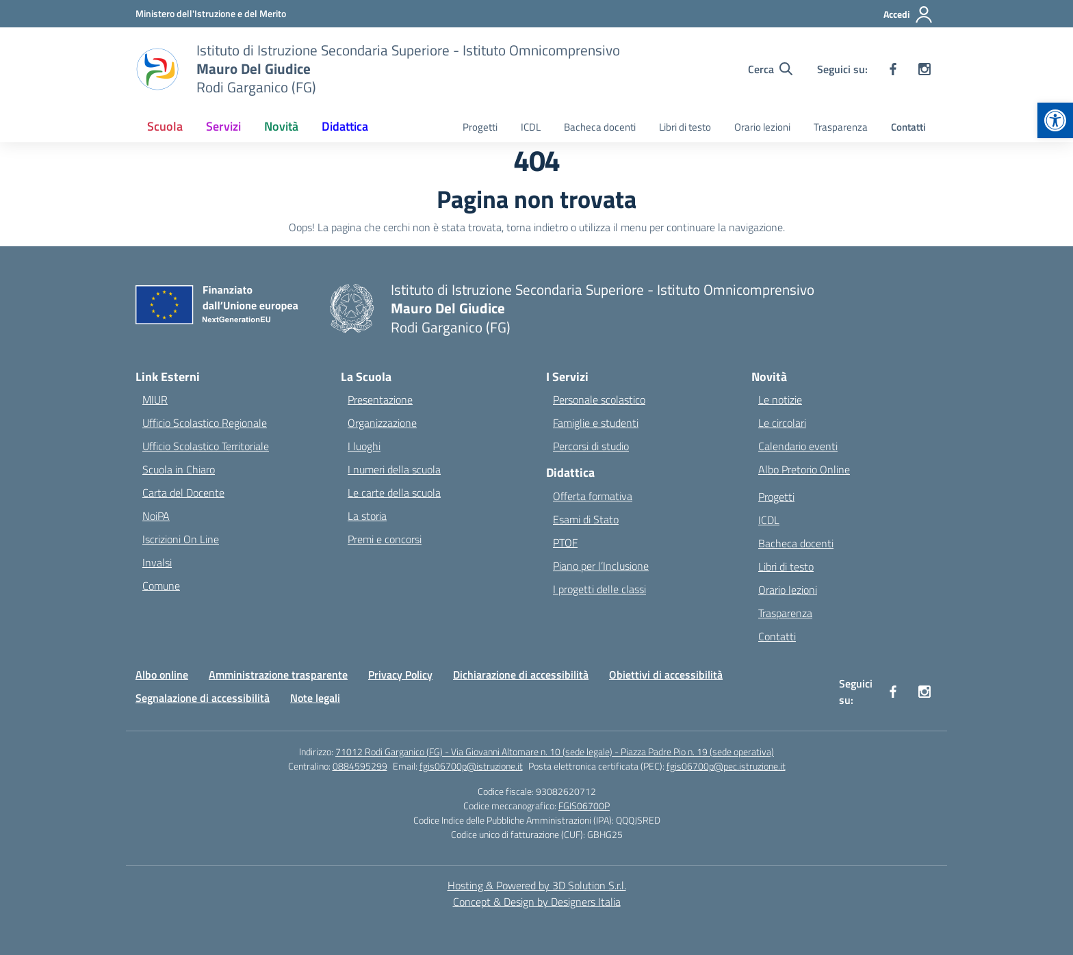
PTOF (565, 542)
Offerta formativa (592, 496)
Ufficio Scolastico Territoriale (205, 446)
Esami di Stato (586, 519)
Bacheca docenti (600, 127)
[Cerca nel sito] (770, 69)
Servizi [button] (223, 126)
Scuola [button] (165, 126)
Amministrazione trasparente (278, 674)
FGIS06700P (584, 805)
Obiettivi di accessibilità (666, 674)
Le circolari (782, 423)
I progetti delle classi (599, 589)
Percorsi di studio (591, 446)
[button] (1055, 120)
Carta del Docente (183, 492)
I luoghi (364, 446)
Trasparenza (841, 127)
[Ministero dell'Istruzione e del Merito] (210, 13)
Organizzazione (382, 423)
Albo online (161, 674)
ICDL (531, 127)
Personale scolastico (599, 399)
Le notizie (780, 399)
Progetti (480, 127)
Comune (161, 585)
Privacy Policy (400, 674)
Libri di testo (685, 127)
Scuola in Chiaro (178, 469)
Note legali (315, 698)
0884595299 (360, 766)
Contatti (908, 127)
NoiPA (156, 516)
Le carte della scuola (394, 492)
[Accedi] (908, 14)
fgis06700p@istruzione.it (471, 766)
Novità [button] (281, 126)
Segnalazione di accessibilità (202, 698)
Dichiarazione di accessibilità (521, 674)
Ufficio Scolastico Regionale (204, 423)
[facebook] (893, 69)
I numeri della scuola (394, 469)
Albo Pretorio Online (804, 469)
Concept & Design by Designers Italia (537, 901)
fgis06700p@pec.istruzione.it (726, 766)
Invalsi (157, 562)
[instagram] (925, 69)
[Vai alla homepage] (408, 68)
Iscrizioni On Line (180, 539)
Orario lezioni (762, 127)
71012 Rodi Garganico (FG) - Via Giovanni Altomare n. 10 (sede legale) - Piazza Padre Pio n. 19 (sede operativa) (554, 751)
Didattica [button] (345, 126)
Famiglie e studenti (595, 423)
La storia (367, 516)
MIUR (155, 399)
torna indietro (537, 227)
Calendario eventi (798, 446)
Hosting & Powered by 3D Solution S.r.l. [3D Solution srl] (537, 885)
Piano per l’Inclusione (601, 566)
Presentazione (380, 399)
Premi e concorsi (385, 539)
